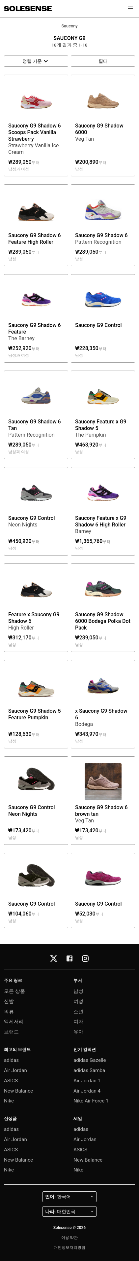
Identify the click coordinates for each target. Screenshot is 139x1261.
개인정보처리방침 (69, 1247)
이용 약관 (69, 1237)
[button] (130, 8)
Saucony (69, 25)
